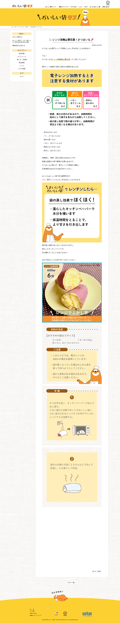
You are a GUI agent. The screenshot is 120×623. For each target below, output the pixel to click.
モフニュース (22, 56)
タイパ (22, 76)
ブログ (86, 6)
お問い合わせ (33, 613)
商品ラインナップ (63, 6)
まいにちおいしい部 (95, 6)
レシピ (80, 6)
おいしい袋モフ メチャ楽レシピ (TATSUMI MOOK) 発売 (21, 41)
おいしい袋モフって (50, 6)
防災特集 (22, 53)
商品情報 (22, 62)
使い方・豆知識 (97, 571)
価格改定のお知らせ (18, 45)
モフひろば (73, 6)
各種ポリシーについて (35, 615)
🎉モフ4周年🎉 (17, 37)
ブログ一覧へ (71, 582)
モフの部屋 (21, 68)
